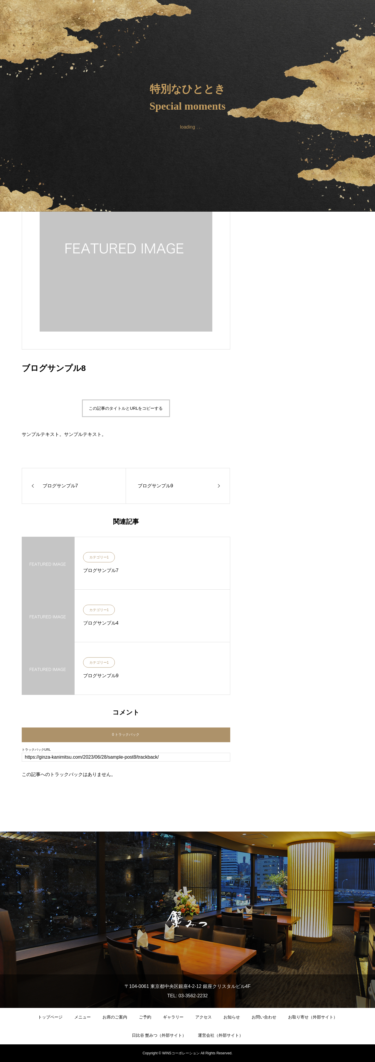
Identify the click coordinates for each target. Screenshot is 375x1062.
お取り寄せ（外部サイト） (312, 1017)
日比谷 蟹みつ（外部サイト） (159, 1035)
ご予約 (145, 1017)
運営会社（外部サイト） (220, 1035)
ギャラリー (173, 1017)
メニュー (82, 1017)
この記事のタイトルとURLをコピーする (126, 408)
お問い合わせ (264, 1017)
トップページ (50, 1017)
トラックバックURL (36, 749)
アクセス (203, 1017)
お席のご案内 (114, 1017)
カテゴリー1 (99, 558)
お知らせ (231, 1017)
